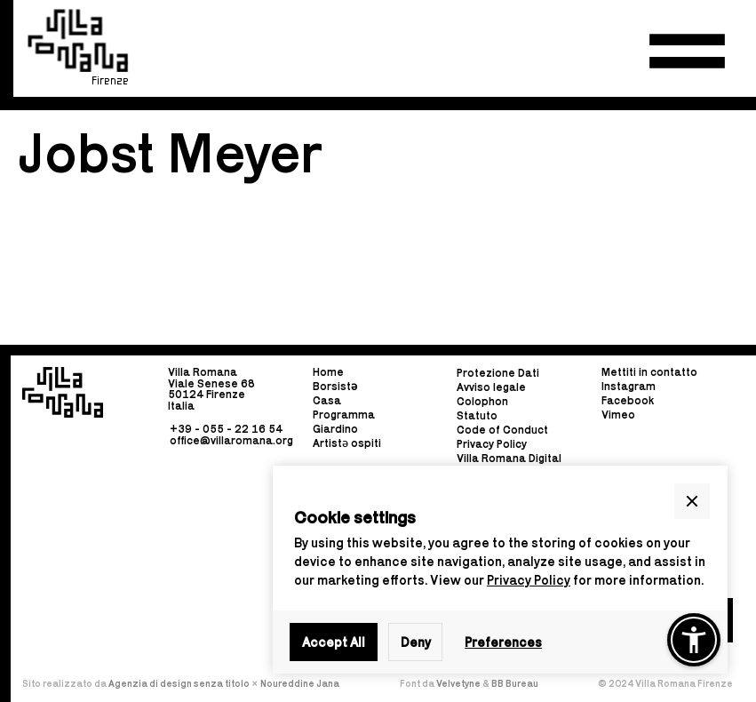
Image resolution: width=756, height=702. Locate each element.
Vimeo (618, 414)
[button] (687, 51)
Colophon (482, 402)
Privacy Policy (528, 579)
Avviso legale (491, 388)
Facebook (627, 400)
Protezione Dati (498, 373)
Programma (344, 414)
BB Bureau (514, 683)
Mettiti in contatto (649, 373)
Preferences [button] (503, 642)
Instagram (628, 386)
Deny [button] (416, 642)
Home (328, 373)
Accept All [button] (333, 642)
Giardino (335, 428)
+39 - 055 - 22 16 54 (226, 428)
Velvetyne (459, 683)
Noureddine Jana (299, 683)
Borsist (335, 386)
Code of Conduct (502, 430)
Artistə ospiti (347, 443)
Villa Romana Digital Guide (509, 464)
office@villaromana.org (231, 440)
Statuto (477, 416)
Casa (327, 400)
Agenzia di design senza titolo (179, 683)
